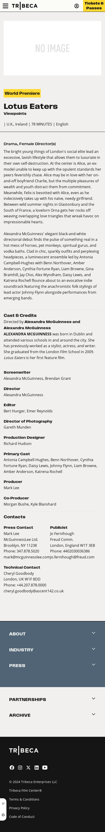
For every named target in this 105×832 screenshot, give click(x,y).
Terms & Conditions (24, 799)
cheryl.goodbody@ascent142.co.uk (34, 590)
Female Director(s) (37, 144)
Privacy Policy (19, 808)
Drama (10, 144)
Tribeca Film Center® (25, 790)
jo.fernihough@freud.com (72, 557)
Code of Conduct (22, 816)
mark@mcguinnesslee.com (27, 557)
